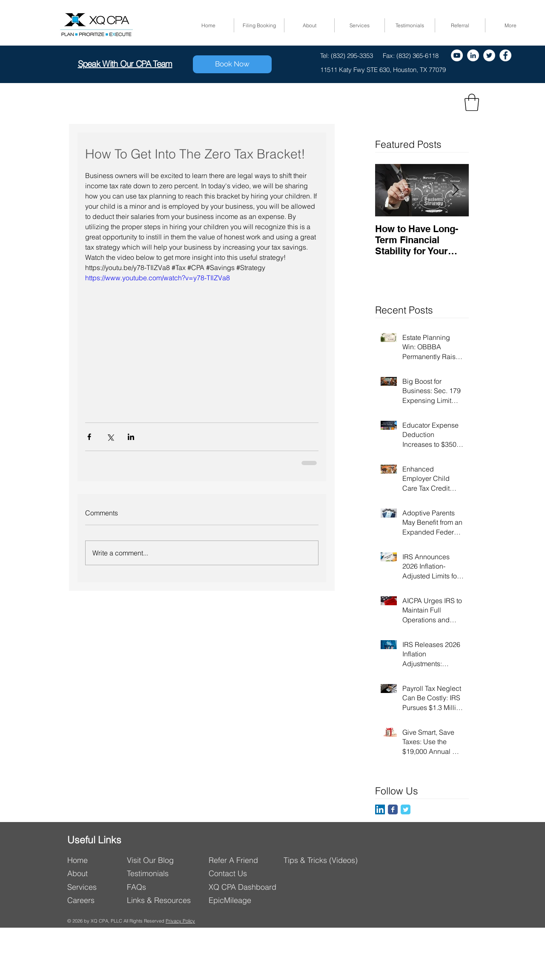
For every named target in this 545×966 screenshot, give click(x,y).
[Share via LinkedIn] (131, 437)
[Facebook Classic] (393, 809)
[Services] (94, 887)
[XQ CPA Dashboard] (247, 887)
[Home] (94, 860)
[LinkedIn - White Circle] (473, 55)
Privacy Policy (180, 921)
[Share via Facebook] (89, 437)
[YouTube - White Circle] (457, 55)
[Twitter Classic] (405, 809)
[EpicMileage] (247, 900)
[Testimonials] (151, 873)
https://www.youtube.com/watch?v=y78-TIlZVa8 (157, 277)
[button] (472, 102)
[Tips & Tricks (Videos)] (322, 860)
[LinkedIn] (380, 809)
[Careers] (94, 900)
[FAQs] (159, 887)
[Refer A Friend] (246, 860)
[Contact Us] (247, 873)
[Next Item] (455, 190)
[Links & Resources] (162, 900)
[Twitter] (489, 55)
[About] (94, 873)
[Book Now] (232, 64)
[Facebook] (505, 55)
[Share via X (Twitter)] (110, 437)
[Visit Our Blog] (164, 860)
